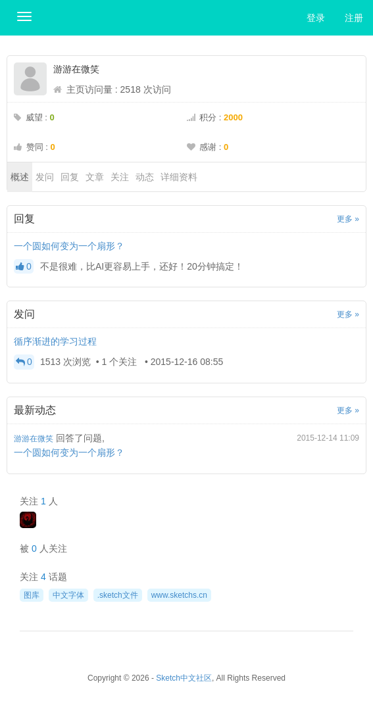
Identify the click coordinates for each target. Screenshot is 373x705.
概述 (20, 177)
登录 (316, 17)
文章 (95, 177)
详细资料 (179, 177)
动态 (145, 177)
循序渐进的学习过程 (55, 341)
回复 (70, 177)
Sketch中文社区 (184, 678)
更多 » (348, 219)
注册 (354, 17)
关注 (120, 177)
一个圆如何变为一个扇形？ (69, 246)
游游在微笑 (33, 438)
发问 (45, 177)
